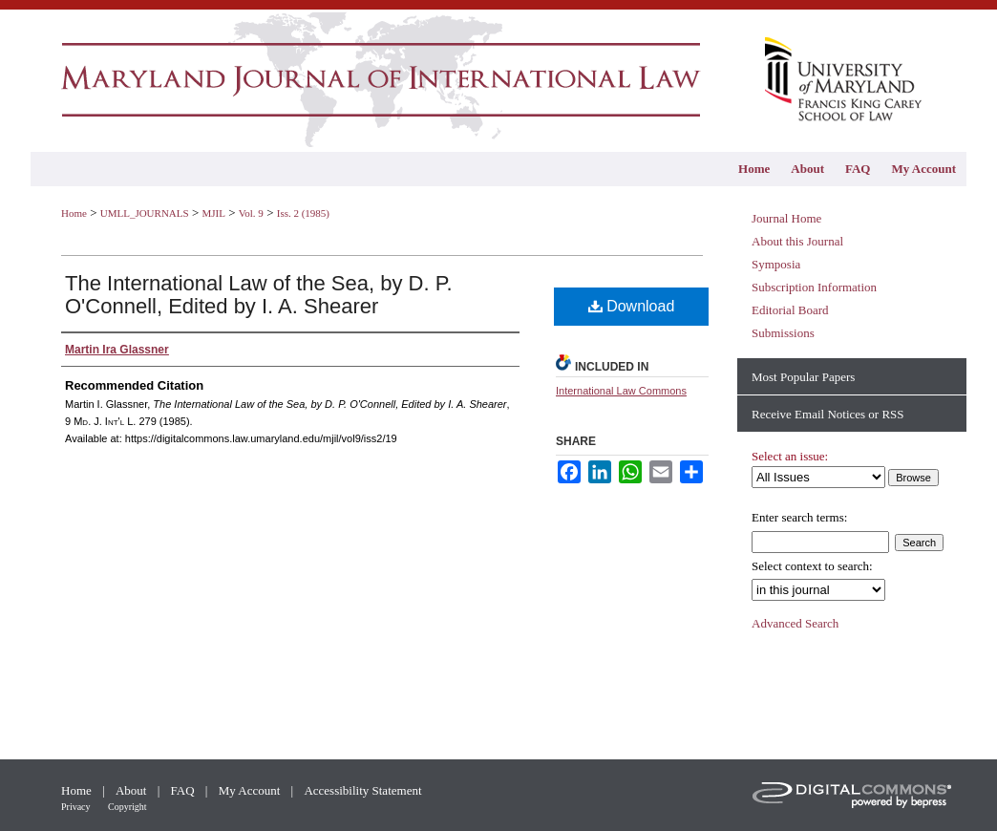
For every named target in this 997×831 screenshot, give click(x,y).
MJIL (213, 213)
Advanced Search (795, 623)
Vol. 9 (251, 213)
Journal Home (786, 218)
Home (74, 213)
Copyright (127, 806)
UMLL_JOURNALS (144, 213)
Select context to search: (812, 566)
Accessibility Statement (362, 790)
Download (631, 306)
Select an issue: (790, 456)
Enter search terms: (799, 517)
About (133, 790)
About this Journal (797, 241)
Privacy (77, 806)
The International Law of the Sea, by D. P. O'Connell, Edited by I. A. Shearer (259, 294)
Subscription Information (814, 287)
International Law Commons (621, 390)
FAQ (184, 790)
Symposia (776, 264)
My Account (251, 790)
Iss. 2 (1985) (303, 213)
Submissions (783, 333)
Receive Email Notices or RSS (828, 414)
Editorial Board (790, 310)
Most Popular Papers (803, 377)
